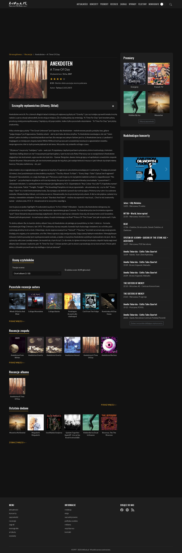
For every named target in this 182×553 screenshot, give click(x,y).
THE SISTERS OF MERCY (133, 283)
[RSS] (132, 509)
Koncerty (94, 4)
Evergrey (134, 87)
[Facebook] (121, 509)
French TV (158, 87)
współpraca (69, 528)
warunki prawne (71, 517)
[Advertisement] (91, 29)
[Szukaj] (170, 4)
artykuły (12, 532)
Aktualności (82, 4)
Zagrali (123, 4)
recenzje (12, 521)
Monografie (154, 4)
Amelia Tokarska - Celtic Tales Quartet (140, 251)
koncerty (12, 513)
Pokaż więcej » (16, 321)
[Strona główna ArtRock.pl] (18, 4)
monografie (13, 528)
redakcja (68, 510)
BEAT (125, 223)
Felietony (142, 4)
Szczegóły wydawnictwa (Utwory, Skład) (35, 105)
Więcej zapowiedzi (147, 121)
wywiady (12, 536)
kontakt (68, 532)
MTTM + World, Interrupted (135, 213)
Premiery (104, 4)
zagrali (11, 525)
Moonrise (159, 115)
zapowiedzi (13, 517)
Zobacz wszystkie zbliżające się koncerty (146, 323)
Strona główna (15, 54)
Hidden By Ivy (134, 115)
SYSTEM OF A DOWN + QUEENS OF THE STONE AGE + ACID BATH (145, 239)
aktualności (13, 510)
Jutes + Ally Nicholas (132, 203)
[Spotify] (127, 509)
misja (67, 513)
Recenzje (114, 4)
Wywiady (132, 4)
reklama (68, 525)
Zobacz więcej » (17, 442)
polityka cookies (71, 521)
